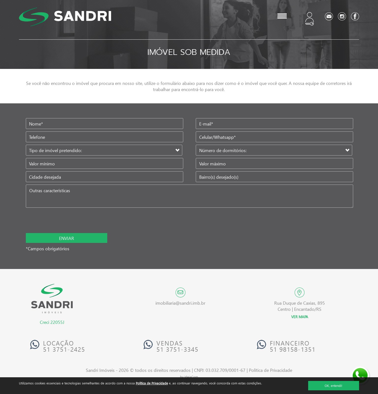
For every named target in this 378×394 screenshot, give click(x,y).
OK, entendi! (333, 385)
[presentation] (58, 221)
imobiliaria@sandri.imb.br (180, 303)
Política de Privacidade (152, 383)
